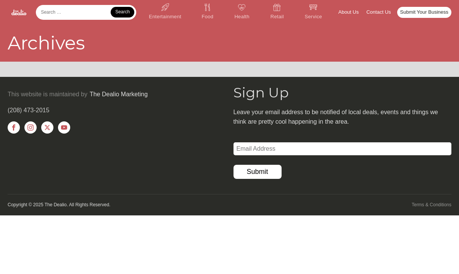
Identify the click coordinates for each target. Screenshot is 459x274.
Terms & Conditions (431, 204)
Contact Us (378, 12)
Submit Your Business (424, 12)
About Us (348, 12)
